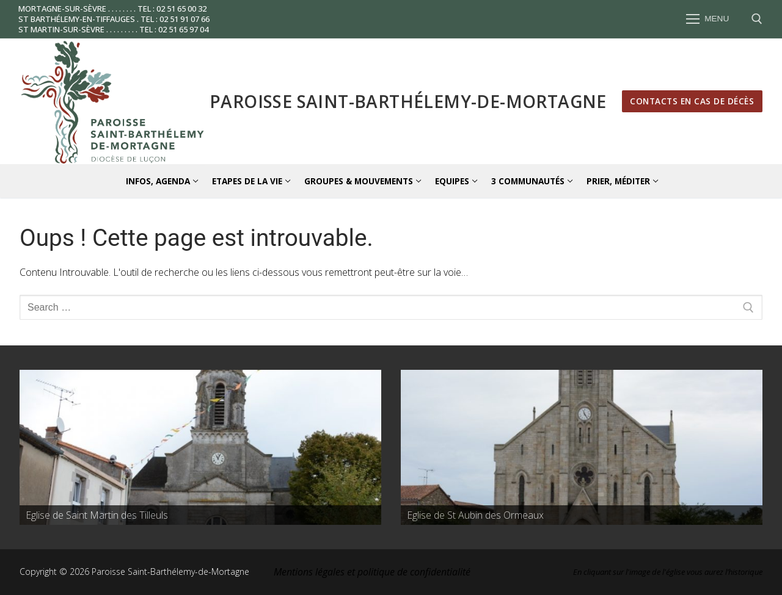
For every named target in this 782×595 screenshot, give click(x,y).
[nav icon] (707, 19)
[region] (200, 447)
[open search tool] (756, 18)
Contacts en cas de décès (692, 101)
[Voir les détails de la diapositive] (200, 447)
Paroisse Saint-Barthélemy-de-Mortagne (408, 101)
